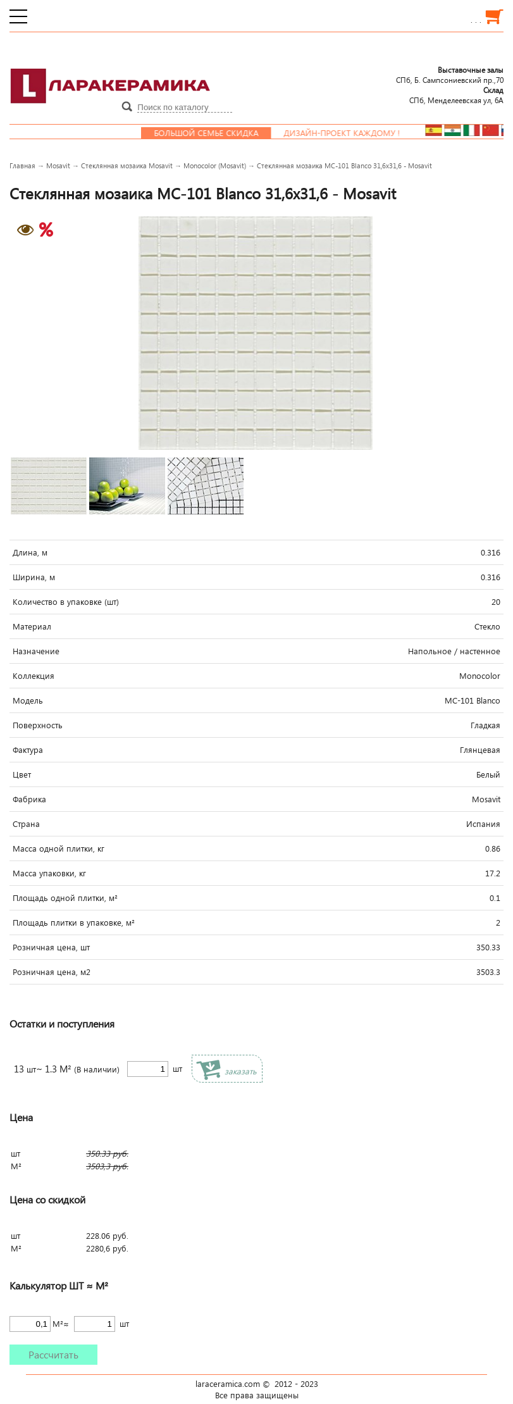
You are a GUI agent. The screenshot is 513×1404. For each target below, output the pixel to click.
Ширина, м (34, 577)
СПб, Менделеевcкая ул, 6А (456, 95)
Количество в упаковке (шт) (66, 601)
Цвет (22, 774)
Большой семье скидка (216, 133)
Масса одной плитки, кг (58, 848)
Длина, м (30, 552)
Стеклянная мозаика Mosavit (127, 165)
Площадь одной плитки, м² (65, 898)
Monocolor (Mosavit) (214, 165)
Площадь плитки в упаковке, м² (74, 922)
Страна (26, 823)
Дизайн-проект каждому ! (352, 133)
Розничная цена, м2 (51, 972)
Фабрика (29, 799)
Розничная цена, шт (51, 947)
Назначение (36, 651)
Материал (32, 626)
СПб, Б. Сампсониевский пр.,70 (450, 75)
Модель (28, 700)
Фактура (28, 749)
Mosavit (58, 165)
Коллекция (33, 675)
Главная (22, 165)
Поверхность (38, 725)
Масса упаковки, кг (49, 873)
